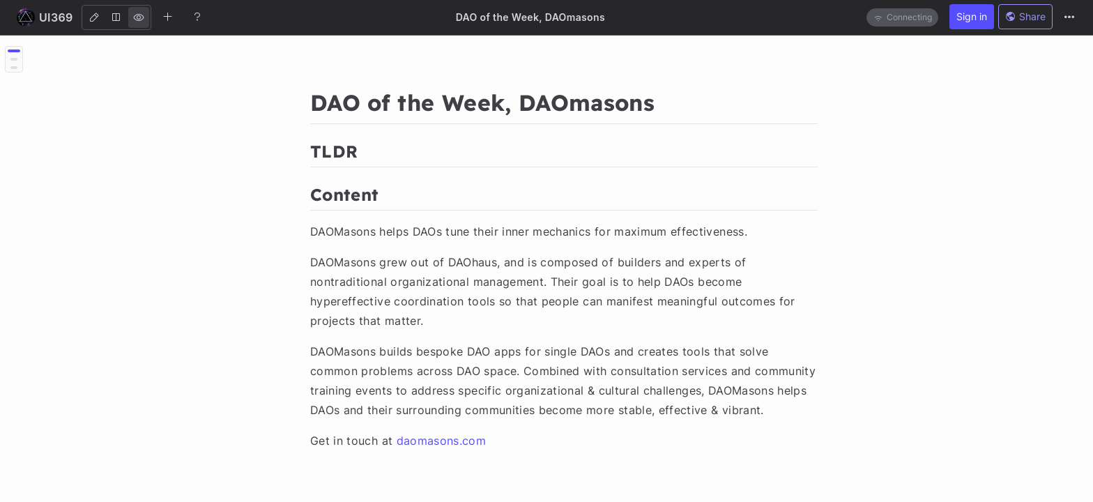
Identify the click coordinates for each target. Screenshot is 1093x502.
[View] (138, 17)
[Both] (116, 17)
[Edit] (94, 17)
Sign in (971, 16)
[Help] (197, 16)
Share (1025, 16)
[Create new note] (168, 16)
